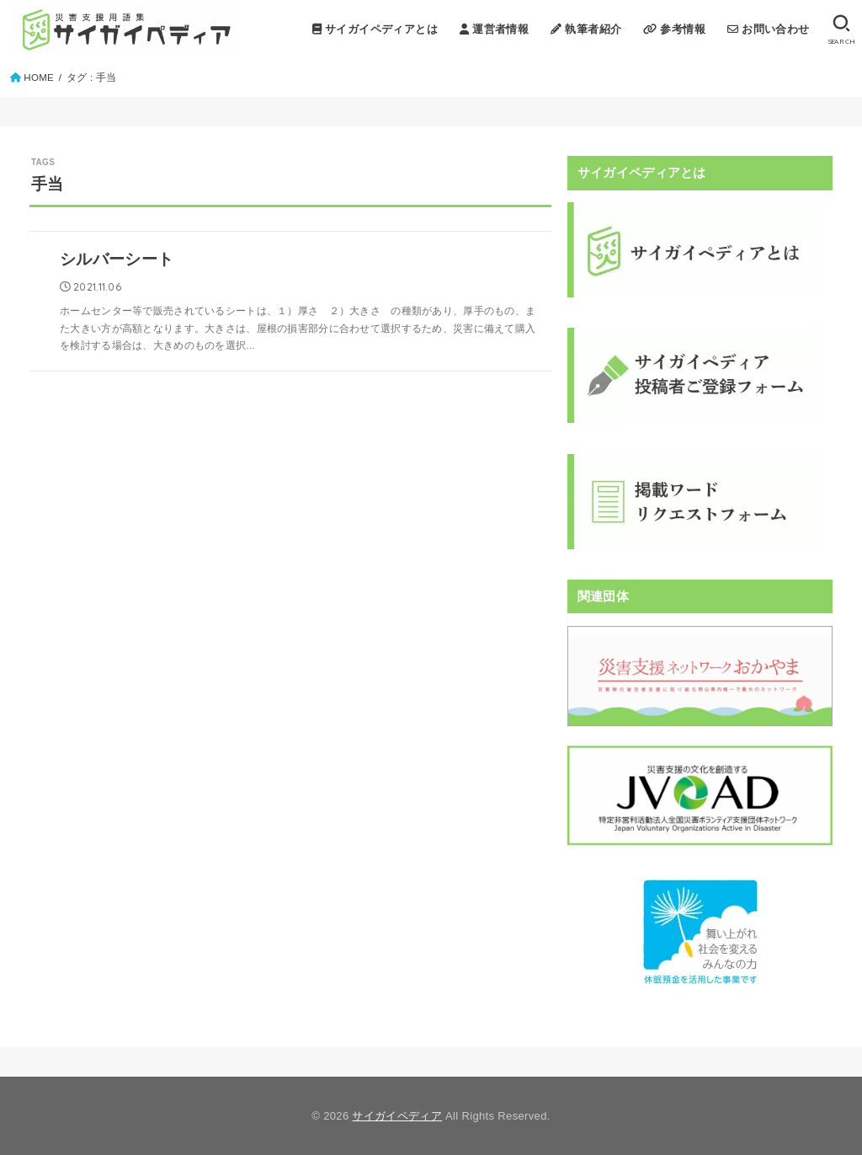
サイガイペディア (397, 1116)
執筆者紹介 (586, 29)
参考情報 (674, 29)
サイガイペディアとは (375, 29)
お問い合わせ (768, 29)
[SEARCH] (841, 29)
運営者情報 (494, 29)
